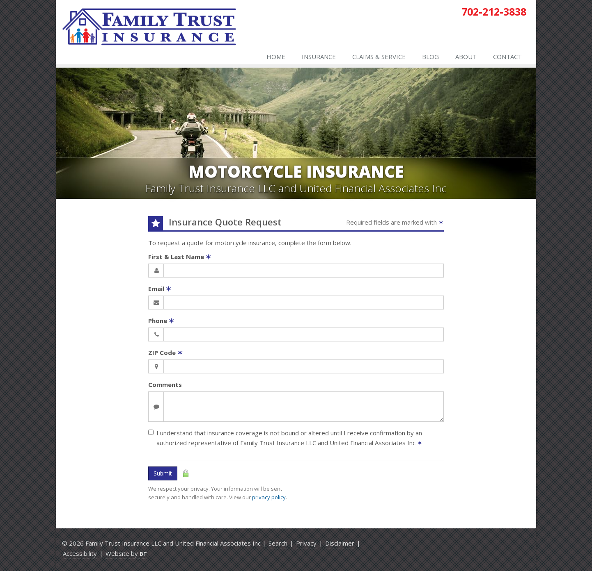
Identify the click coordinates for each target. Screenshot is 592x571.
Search (277, 543)
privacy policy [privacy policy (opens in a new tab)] (269, 497)
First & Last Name (179, 257)
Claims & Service (379, 56)
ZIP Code (165, 352)
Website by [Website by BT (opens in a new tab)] (126, 553)
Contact (507, 56)
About (466, 56)
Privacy (306, 543)
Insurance (319, 56)
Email (159, 288)
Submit (163, 473)
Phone (161, 320)
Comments (165, 384)
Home (275, 56)
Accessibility (80, 553)
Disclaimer (339, 543)
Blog (430, 56)
